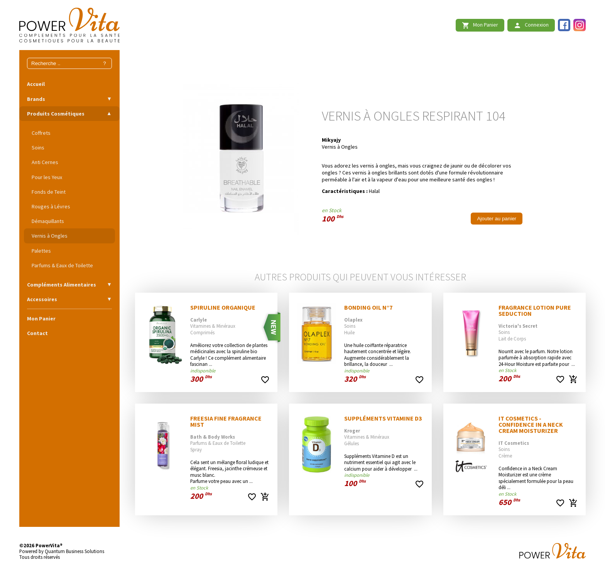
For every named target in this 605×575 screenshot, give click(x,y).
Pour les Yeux (47, 177)
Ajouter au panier (496, 218)
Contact (37, 333)
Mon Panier (41, 318)
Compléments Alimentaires (61, 284)
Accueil (36, 83)
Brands (36, 99)
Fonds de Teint (49, 191)
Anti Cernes (45, 162)
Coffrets (41, 132)
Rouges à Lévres (51, 206)
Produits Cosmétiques (55, 113)
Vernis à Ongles (50, 235)
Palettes (41, 250)
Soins (38, 147)
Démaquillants (48, 221)
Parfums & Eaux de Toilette (62, 265)
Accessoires (42, 299)
